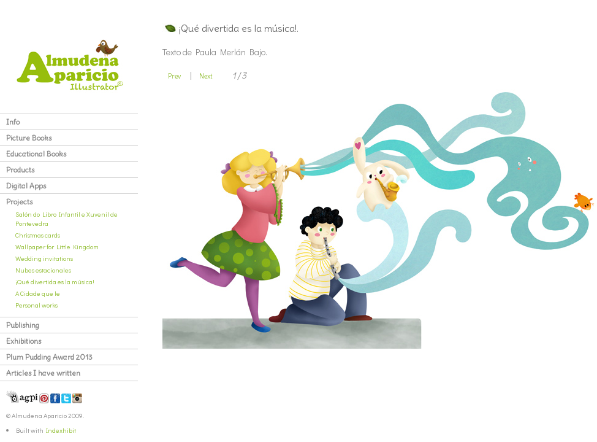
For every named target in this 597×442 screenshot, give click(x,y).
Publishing (22, 325)
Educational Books (36, 153)
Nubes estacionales (43, 269)
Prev (174, 76)
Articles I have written (43, 373)
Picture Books (28, 137)
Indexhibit (61, 430)
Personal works (36, 304)
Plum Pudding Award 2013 (49, 357)
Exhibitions (23, 341)
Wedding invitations (44, 258)
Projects (19, 201)
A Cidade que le (37, 293)
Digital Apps (26, 185)
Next (206, 76)
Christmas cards (37, 234)
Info (13, 121)
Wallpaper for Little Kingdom (57, 246)
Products (20, 169)
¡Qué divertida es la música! (54, 281)
